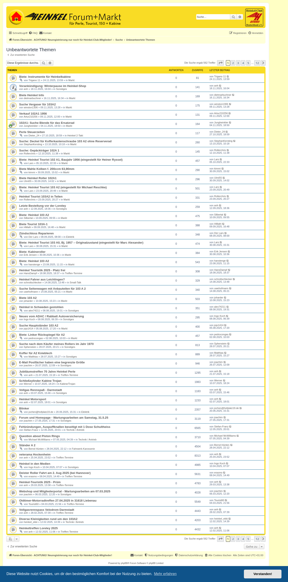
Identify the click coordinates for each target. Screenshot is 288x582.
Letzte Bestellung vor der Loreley (42, 205)
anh (26, 89)
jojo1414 (28, 328)
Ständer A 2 (27, 445)
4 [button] (243, 63)
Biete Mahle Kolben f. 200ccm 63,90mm (46, 169)
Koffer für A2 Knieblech (35, 353)
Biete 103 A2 (28, 298)
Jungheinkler (31, 125)
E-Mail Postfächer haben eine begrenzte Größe (52, 362)
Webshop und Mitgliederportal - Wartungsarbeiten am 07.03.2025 (64, 491)
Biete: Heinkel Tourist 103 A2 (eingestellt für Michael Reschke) (63, 187)
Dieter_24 (34, 135)
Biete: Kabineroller (32, 251)
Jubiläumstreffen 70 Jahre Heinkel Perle (47, 371)
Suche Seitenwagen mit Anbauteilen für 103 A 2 (52, 288)
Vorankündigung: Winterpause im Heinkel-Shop (52, 86)
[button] (220, 63)
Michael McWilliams (39, 439)
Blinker (24, 408)
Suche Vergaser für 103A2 (37, 104)
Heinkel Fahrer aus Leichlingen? (42, 279)
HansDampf (30, 273)
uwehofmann (31, 291)
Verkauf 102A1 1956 (33, 113)
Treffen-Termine (73, 273)
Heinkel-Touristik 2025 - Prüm (40, 482)
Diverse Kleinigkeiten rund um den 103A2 (48, 519)
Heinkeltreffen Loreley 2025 (38, 528)
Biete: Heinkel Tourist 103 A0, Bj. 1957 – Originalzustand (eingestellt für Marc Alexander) (81, 242)
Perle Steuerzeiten (32, 132)
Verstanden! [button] (263, 574)
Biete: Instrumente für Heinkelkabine (45, 76)
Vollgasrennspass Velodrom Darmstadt (46, 509)
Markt (71, 80)
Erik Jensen (30, 254)
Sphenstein (30, 347)
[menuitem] (33, 33)
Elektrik (70, 236)
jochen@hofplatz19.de (41, 412)
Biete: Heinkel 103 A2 (34, 215)
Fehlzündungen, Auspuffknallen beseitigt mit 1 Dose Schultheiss (64, 427)
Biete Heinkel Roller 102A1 (37, 178)
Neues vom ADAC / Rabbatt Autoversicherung (51, 316)
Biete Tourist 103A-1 (33, 224)
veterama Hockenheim (35, 454)
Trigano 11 (34, 80)
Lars (31, 163)
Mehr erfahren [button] (165, 574)
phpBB (124, 563)
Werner (28, 383)
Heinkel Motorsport (32, 399)
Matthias (33, 356)
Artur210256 (31, 116)
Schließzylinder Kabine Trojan (40, 380)
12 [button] (257, 63)
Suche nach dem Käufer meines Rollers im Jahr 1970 (56, 344)
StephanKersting (33, 144)
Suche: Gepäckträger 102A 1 (39, 150)
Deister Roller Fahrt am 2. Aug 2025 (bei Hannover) (55, 473)
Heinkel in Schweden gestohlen (41, 307)
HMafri (27, 227)
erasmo (33, 476)
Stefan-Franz (31, 430)
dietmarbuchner (32, 98)
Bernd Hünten (36, 448)
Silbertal (28, 218)
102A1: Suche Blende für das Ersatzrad (46, 122)
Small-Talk (75, 282)
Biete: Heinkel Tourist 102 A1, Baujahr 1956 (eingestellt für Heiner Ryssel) (71, 159)
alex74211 (34, 310)
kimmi (32, 172)
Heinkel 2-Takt (75, 135)
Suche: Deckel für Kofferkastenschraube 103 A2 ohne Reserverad (65, 141)
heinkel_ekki (31, 522)
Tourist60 (34, 504)
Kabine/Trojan (67, 383)
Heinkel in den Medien (34, 463)
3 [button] (238, 63)
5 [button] (248, 63)
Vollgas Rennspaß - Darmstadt (40, 390)
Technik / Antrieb (75, 430)
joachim (28, 365)
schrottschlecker (33, 282)
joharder (28, 301)
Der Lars (33, 236)
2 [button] (233, 63)
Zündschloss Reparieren (36, 233)
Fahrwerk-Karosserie (83, 448)
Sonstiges (61, 89)
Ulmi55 (28, 181)
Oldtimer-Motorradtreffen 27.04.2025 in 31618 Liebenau (58, 500)
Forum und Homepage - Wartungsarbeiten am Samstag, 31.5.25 (63, 417)
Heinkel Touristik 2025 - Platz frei (42, 270)
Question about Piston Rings (39, 436)
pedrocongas (36, 338)
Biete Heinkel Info (31, 95)
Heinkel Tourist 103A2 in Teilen (41, 196)
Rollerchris (30, 153)
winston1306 (31, 107)
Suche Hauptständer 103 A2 (38, 325)
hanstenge (34, 264)
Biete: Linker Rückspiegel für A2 (42, 334)
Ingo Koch (29, 319)
